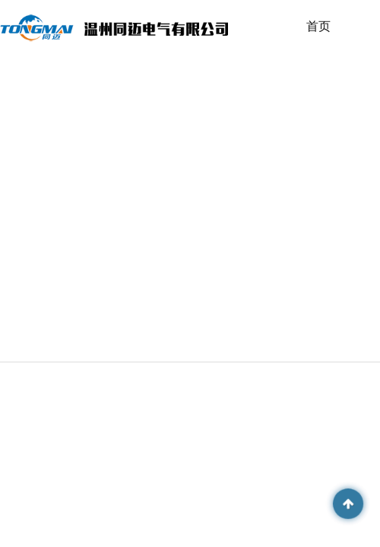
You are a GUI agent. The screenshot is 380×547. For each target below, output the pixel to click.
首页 (318, 26)
